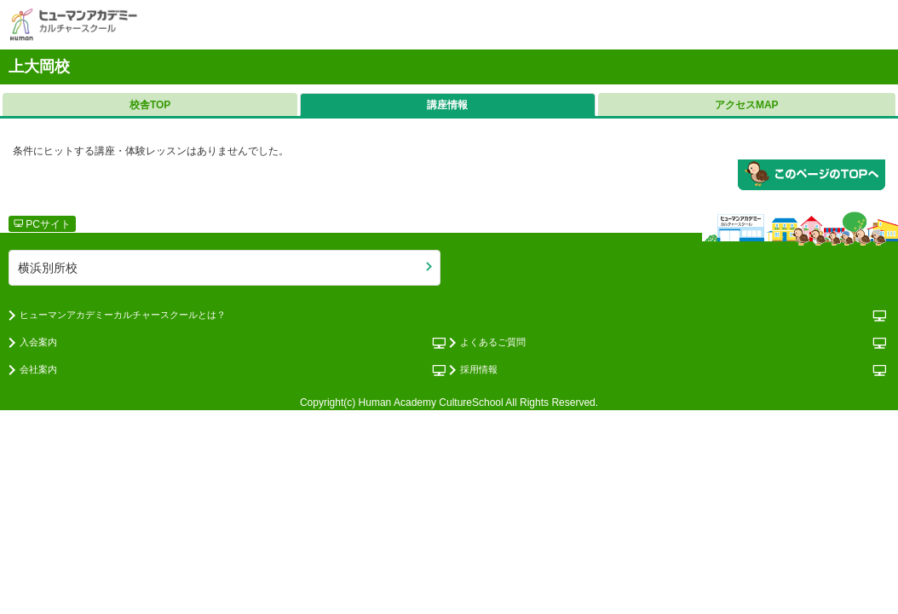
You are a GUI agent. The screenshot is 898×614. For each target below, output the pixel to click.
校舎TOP (150, 105)
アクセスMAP (747, 105)
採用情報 (479, 369)
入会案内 (38, 342)
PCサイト (42, 224)
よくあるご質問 (493, 342)
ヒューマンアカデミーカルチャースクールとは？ (123, 315)
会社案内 (38, 369)
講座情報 (447, 105)
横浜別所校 (48, 268)
